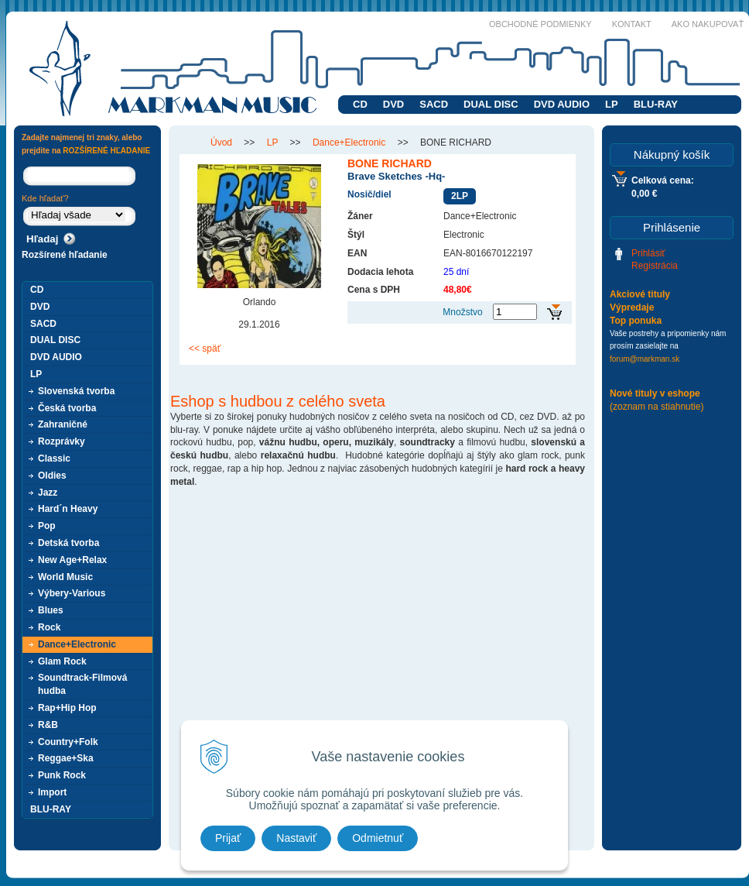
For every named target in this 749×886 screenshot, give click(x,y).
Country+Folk (68, 742)
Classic (54, 458)
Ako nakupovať (708, 24)
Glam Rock (62, 661)
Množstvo (462, 312)
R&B (48, 724)
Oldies (52, 475)
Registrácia (654, 265)
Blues (50, 610)
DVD (393, 104)
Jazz (47, 492)
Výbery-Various (71, 593)
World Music (65, 577)
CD (360, 104)
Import (52, 792)
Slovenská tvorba (76, 391)
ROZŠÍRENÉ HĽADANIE (106, 150)
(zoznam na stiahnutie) (656, 406)
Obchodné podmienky (540, 24)
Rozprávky (61, 441)
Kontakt (632, 24)
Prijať (228, 838)
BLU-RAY (656, 104)
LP (611, 104)
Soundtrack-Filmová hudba (82, 684)
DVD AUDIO (562, 104)
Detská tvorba (68, 542)
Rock (49, 627)
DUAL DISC (490, 104)
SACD (433, 104)
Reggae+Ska (66, 758)
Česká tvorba (67, 408)
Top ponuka (636, 320)
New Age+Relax (72, 560)
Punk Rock (62, 775)
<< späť (205, 348)
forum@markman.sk (644, 359)
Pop (47, 525)
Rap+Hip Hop (67, 707)
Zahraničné (62, 424)
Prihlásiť (648, 253)
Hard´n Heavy (67, 508)
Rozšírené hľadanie (65, 254)
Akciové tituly (640, 294)
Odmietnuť (377, 838)
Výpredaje (632, 307)
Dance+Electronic (77, 644)
